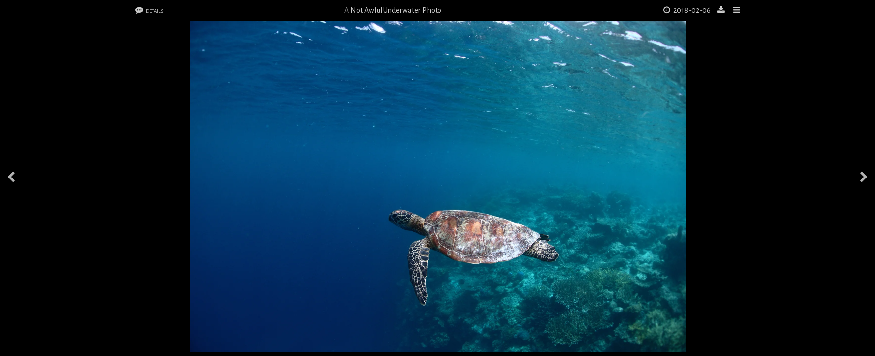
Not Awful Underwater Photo (395, 10)
